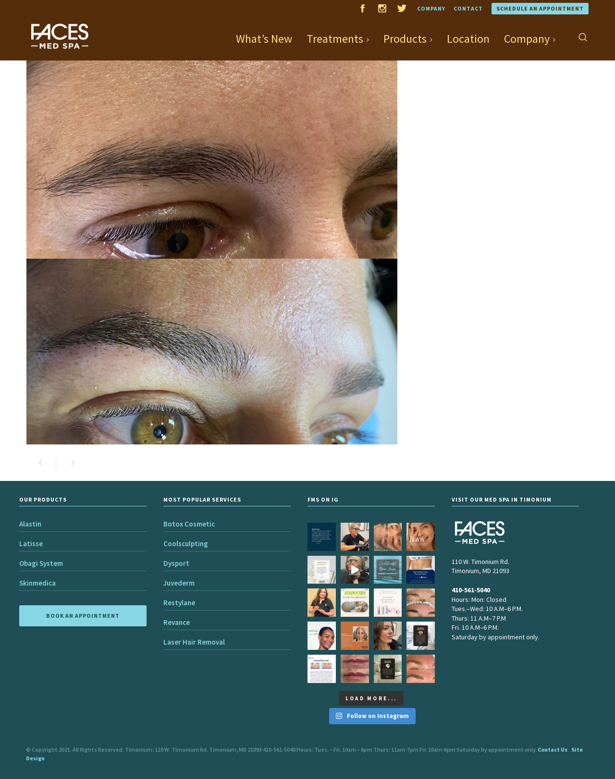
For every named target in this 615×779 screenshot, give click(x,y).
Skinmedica (37, 582)
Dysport (176, 563)
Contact (468, 8)
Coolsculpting (185, 543)
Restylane (179, 602)
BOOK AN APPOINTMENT (83, 615)
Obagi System (41, 563)
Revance (176, 622)
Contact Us (552, 749)
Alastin (30, 523)
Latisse (31, 543)
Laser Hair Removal (194, 642)
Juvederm (179, 582)
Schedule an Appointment (540, 8)
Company (431, 8)
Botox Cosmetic (189, 523)
